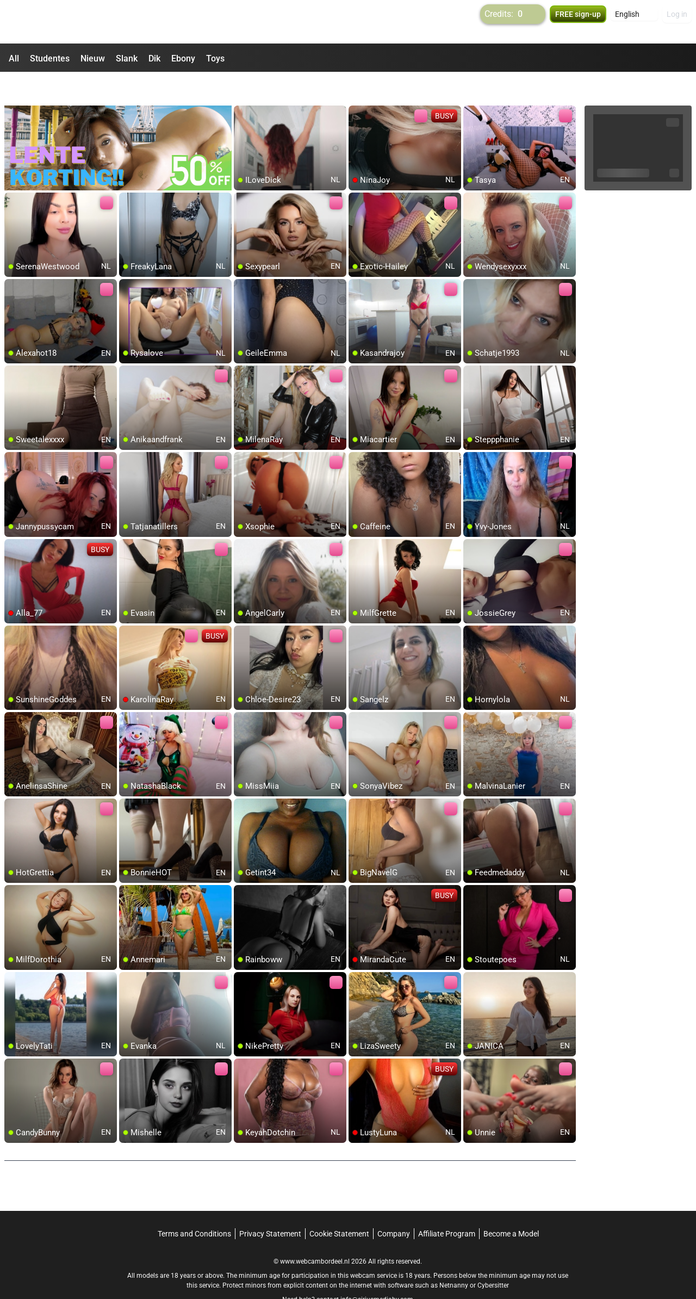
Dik (154, 58)
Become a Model (511, 1206)
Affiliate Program (446, 1206)
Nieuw (92, 58)
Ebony (183, 58)
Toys (215, 58)
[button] (634, 21)
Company (393, 1206)
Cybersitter (493, 1258)
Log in (677, 21)
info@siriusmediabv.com (376, 1272)
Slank (127, 58)
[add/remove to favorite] (242, 87)
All (14, 58)
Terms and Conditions (194, 1206)
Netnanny (454, 1258)
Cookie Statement (339, 1206)
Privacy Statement (270, 1206)
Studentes (50, 58)
